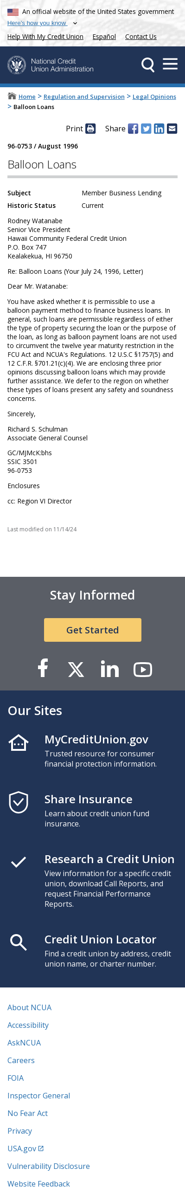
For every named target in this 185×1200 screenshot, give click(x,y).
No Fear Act (27, 1113)
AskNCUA (24, 1043)
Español (104, 36)
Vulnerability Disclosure (48, 1166)
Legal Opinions (154, 96)
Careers (21, 1060)
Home (27, 96)
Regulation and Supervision (84, 96)
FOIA (15, 1078)
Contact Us (141, 36)
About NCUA (29, 1007)
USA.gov (21, 1148)
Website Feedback (38, 1184)
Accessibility (28, 1025)
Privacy (19, 1131)
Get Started (92, 630)
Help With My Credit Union (43, 35)
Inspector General (38, 1095)
